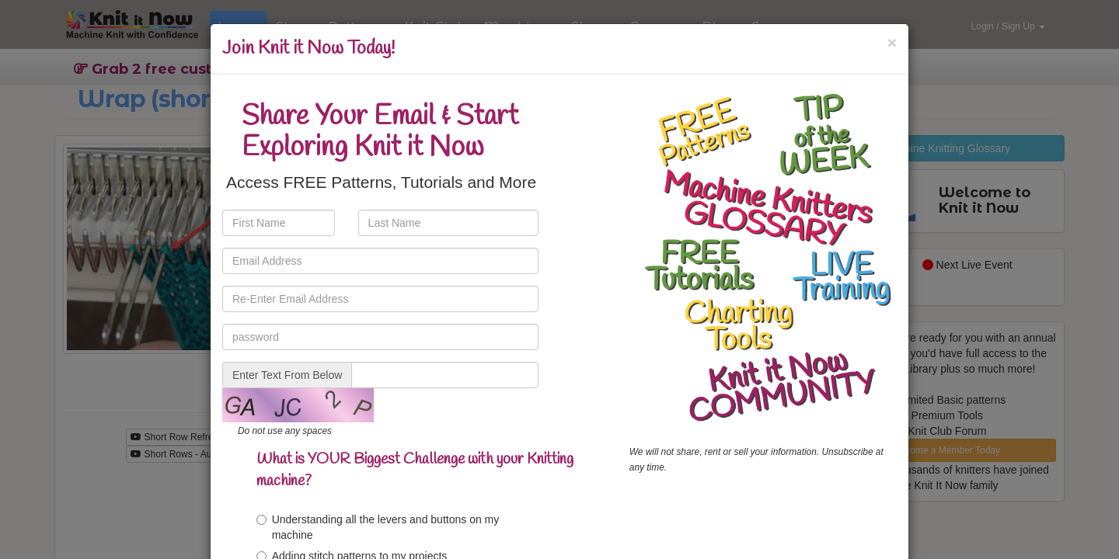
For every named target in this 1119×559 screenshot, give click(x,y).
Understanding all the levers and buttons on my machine (378, 527)
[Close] (892, 42)
